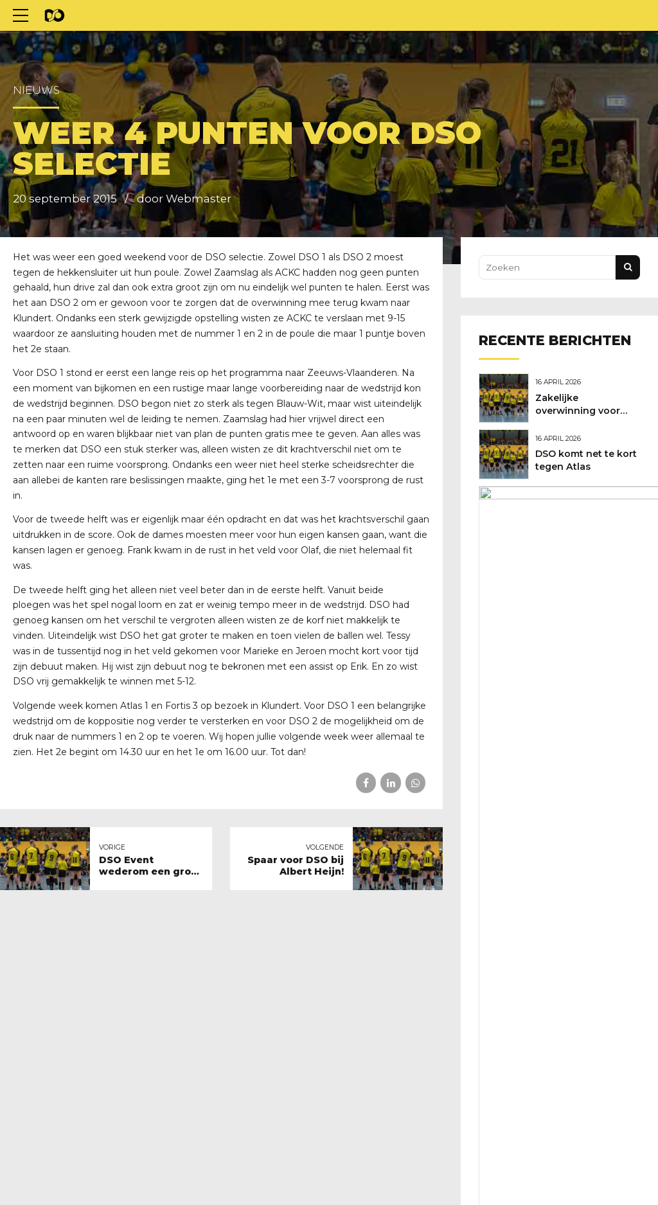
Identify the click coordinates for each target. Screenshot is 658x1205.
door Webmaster (184, 198)
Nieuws (36, 90)
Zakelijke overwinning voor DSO (580, 409)
